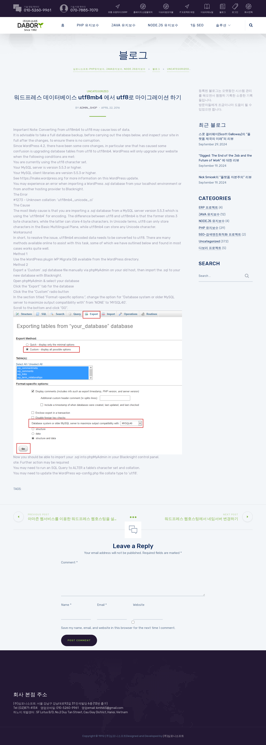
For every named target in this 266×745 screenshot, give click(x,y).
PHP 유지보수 (88, 25)
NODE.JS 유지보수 (163, 25)
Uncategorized (97, 91)
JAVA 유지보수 (123, 25)
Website (138, 605)
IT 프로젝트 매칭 (187, 8)
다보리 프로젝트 (210, 248)
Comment (69, 562)
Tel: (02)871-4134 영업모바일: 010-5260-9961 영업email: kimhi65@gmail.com (68, 708)
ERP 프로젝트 (208, 207)
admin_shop (88, 107)
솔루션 (221, 25)
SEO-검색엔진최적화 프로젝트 (220, 234)
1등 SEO (197, 25)
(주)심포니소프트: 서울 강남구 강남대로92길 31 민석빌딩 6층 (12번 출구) (60, 703)
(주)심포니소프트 (173, 736)
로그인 (235, 8)
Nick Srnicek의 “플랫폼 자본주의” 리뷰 (225, 177)
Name (66, 605)
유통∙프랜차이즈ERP (117, 8)
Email (102, 605)
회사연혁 (248, 8)
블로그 (222, 8)
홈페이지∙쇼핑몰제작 (143, 8)
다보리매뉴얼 (207, 8)
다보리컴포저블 (166, 8)
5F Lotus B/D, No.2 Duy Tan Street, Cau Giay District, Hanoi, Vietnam (82, 712)
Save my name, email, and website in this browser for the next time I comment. (118, 628)
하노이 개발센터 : (24, 712)
